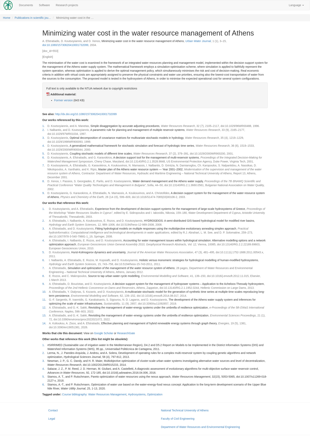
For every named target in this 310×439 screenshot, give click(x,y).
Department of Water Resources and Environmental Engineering (200, 427)
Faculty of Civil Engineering (178, 418)
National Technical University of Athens (185, 410)
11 (43, 299)
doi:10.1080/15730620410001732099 (65, 45)
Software (44, 5)
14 (43, 323)
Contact (53, 410)
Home (6, 17)
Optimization (155, 394)
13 (43, 315)
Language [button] (296, 5)
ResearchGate (126, 333)
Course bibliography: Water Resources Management (94, 394)
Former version (63, 100)
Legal (51, 418)
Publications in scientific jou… (33, 17)
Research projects (67, 5)
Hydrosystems (137, 394)
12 (43, 307)
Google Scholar (103, 333)
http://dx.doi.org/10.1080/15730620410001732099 (86, 114)
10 (43, 291)
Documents (26, 5)
